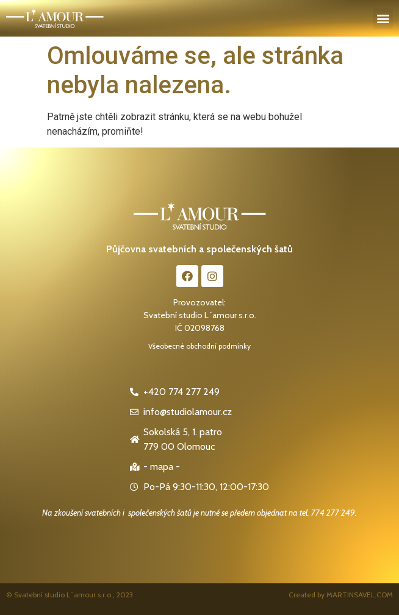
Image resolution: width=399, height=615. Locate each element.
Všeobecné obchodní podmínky (199, 345)
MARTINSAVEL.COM (359, 594)
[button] (383, 19)
